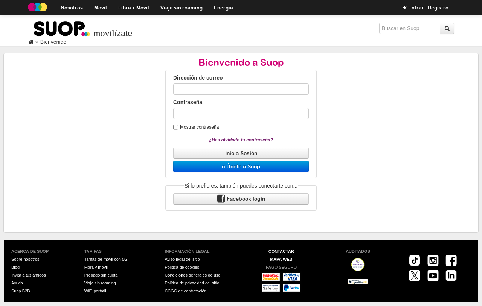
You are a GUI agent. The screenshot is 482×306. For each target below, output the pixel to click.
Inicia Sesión (241, 153)
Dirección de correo (198, 78)
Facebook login (241, 199)
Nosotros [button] (72, 7)
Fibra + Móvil (133, 7)
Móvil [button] (100, 7)
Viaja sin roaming (181, 7)
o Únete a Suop (241, 166)
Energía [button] (223, 7)
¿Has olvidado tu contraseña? (241, 140)
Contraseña (187, 102)
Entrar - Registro (425, 7)
